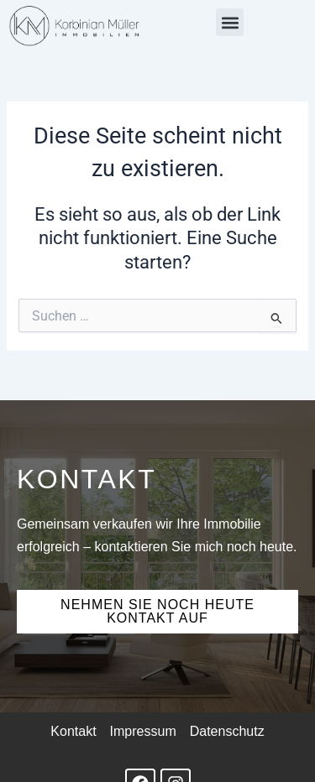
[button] (230, 22)
